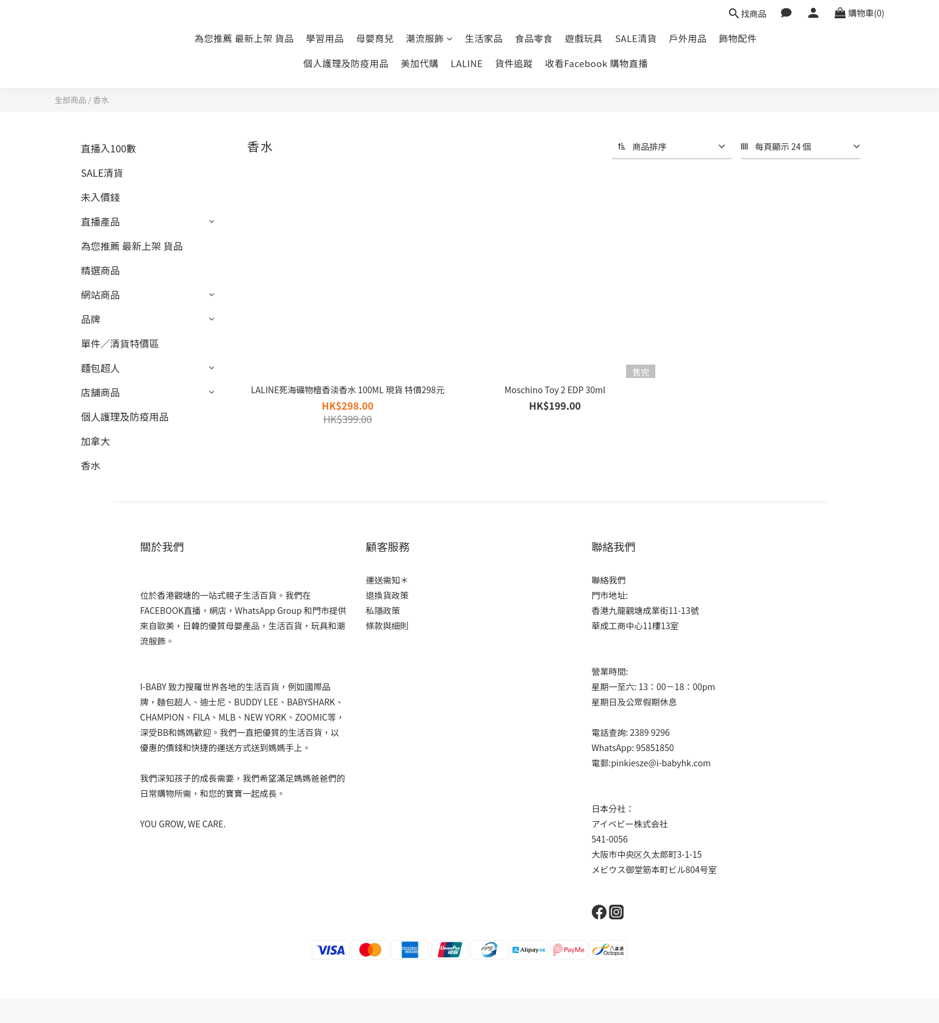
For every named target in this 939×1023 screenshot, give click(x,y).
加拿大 (95, 440)
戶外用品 (688, 38)
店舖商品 (100, 392)
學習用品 (325, 38)
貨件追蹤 (514, 63)
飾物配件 (738, 38)
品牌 (91, 319)
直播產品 (100, 221)
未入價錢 (100, 197)
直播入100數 (109, 148)
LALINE (467, 63)
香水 (101, 99)
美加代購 (420, 63)
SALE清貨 (636, 38)
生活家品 (484, 38)
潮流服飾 (429, 38)
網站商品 (100, 294)
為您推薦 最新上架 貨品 (244, 38)
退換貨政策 (387, 595)
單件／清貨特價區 (120, 343)
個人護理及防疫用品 (346, 63)
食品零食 (534, 38)
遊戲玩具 (584, 38)
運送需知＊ (387, 580)
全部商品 (71, 99)
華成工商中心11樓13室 (635, 625)
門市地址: (610, 595)
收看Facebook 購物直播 (596, 63)
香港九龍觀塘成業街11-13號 (645, 610)
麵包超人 (100, 367)
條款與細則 (387, 625)
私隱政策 (383, 610)
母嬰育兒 (375, 38)
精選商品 (100, 270)
